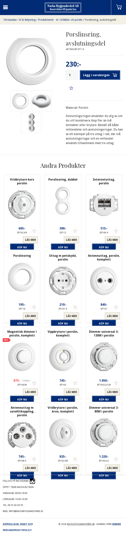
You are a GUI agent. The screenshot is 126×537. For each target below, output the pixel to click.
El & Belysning (27, 19)
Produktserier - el (48, 19)
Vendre (116, 524)
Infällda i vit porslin (71, 19)
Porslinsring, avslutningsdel (100, 19)
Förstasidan (10, 19)
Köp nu (14, 239)
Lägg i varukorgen (100, 75)
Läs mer (30, 239)
